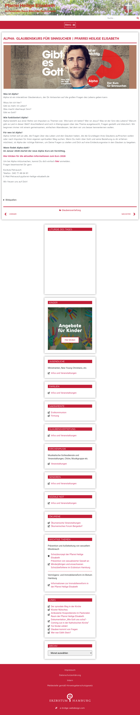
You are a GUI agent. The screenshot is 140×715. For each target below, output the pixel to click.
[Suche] (138, 18)
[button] (70, 24)
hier (57, 161)
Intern (70, 680)
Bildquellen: (11, 200)
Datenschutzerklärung (70, 675)
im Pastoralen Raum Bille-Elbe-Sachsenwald (30, 11)
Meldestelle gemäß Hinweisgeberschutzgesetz (70, 685)
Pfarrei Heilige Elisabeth (30, 5)
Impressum (70, 670)
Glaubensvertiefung (71, 210)
